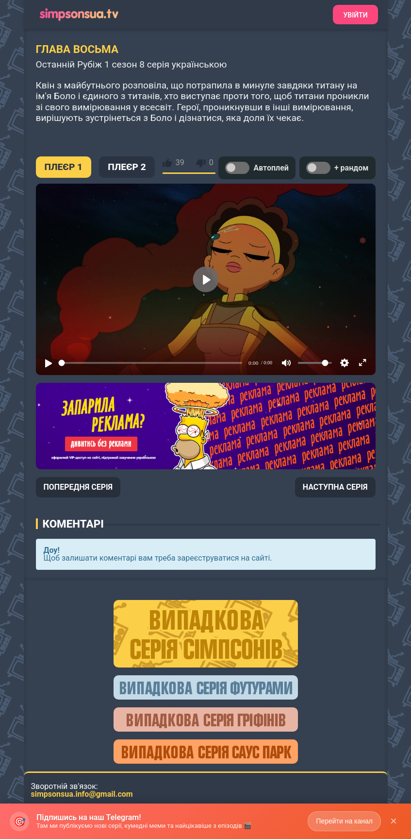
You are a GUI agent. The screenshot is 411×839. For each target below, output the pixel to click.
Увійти (355, 15)
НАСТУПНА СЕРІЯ (335, 487)
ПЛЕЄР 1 (64, 166)
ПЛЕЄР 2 (127, 166)
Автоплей (256, 168)
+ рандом (337, 168)
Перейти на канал (344, 821)
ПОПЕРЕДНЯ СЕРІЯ (78, 487)
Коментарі (73, 523)
